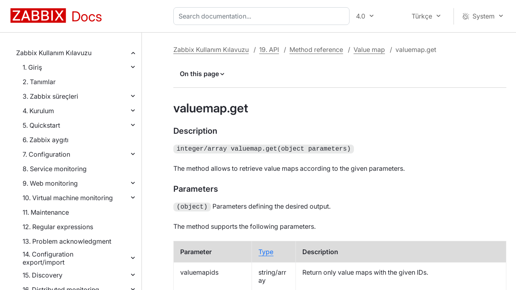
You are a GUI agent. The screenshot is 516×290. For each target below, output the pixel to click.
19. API (269, 50)
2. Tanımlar (39, 82)
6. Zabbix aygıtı (46, 140)
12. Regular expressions (58, 227)
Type (265, 250)
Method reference (316, 50)
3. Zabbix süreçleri (50, 96)
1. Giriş (32, 67)
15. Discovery (42, 275)
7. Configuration (46, 154)
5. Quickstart (41, 125)
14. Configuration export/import (48, 258)
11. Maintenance (46, 212)
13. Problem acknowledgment (67, 241)
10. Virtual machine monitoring (68, 198)
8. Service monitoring (55, 169)
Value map (369, 50)
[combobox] (263, 16)
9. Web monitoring (50, 183)
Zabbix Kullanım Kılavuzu (54, 53)
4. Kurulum (38, 111)
